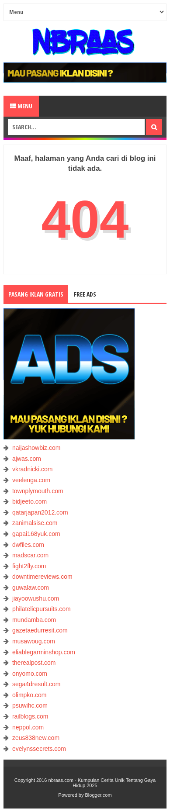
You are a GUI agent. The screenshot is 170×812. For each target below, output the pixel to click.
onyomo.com (29, 673)
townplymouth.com (37, 490)
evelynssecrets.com (39, 748)
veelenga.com (31, 480)
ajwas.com (26, 458)
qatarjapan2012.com (40, 512)
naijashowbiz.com (36, 447)
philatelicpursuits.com (41, 608)
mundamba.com (34, 619)
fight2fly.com (29, 566)
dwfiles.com (28, 544)
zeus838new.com (35, 737)
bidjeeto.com (29, 501)
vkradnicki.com (32, 469)
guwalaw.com (30, 587)
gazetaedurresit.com (40, 630)
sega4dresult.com (36, 684)
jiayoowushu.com (35, 598)
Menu (21, 106)
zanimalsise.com (34, 522)
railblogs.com (30, 716)
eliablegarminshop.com (43, 652)
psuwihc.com (30, 705)
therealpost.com (34, 662)
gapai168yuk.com (36, 533)
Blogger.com (98, 795)
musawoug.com (33, 641)
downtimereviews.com (42, 576)
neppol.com (28, 727)
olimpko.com (29, 694)
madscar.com (30, 555)
